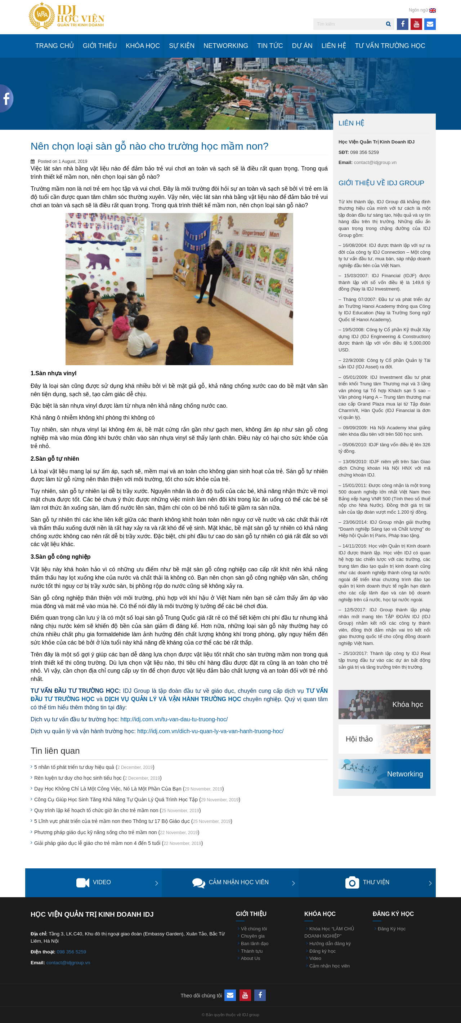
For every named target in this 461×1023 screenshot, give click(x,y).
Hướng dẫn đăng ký (330, 943)
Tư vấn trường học (390, 45)
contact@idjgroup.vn (375, 162)
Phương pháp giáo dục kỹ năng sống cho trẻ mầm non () (117, 832)
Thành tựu (252, 951)
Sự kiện (181, 45)
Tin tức (270, 45)
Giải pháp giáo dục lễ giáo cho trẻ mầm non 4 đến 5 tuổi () (118, 843)
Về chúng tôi (254, 928)
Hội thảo (359, 739)
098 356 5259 (71, 952)
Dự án (302, 45)
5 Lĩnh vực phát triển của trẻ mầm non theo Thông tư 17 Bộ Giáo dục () (133, 821)
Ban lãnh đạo (254, 943)
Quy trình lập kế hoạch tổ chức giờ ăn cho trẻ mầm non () (117, 810)
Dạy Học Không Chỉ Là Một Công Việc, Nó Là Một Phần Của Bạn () (129, 789)
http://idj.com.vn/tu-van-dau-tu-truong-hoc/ (174, 719)
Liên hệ (334, 45)
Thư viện (367, 882)
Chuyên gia (253, 936)
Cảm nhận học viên (230, 882)
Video (93, 882)
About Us (250, 958)
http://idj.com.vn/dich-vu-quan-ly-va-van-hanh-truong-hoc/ (210, 731)
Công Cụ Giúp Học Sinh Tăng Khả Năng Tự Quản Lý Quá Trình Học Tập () (137, 799)
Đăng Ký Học (392, 928)
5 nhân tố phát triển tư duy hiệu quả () (94, 767)
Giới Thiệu (100, 45)
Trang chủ (54, 45)
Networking (225, 45)
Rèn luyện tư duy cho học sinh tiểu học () (98, 778)
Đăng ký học (322, 951)
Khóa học (143, 45)
